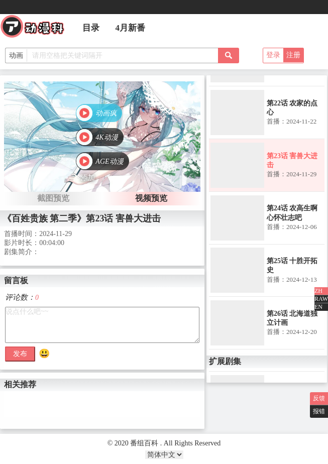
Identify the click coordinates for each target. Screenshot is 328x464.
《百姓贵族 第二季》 (44, 218)
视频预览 (151, 198)
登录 (273, 55)
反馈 (319, 398)
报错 (319, 411)
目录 (90, 28)
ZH (318, 290)
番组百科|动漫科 (36, 29)
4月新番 (131, 28)
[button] (99, 114)
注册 (293, 55)
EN (318, 306)
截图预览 (53, 198)
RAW (321, 298)
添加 (88, 177)
